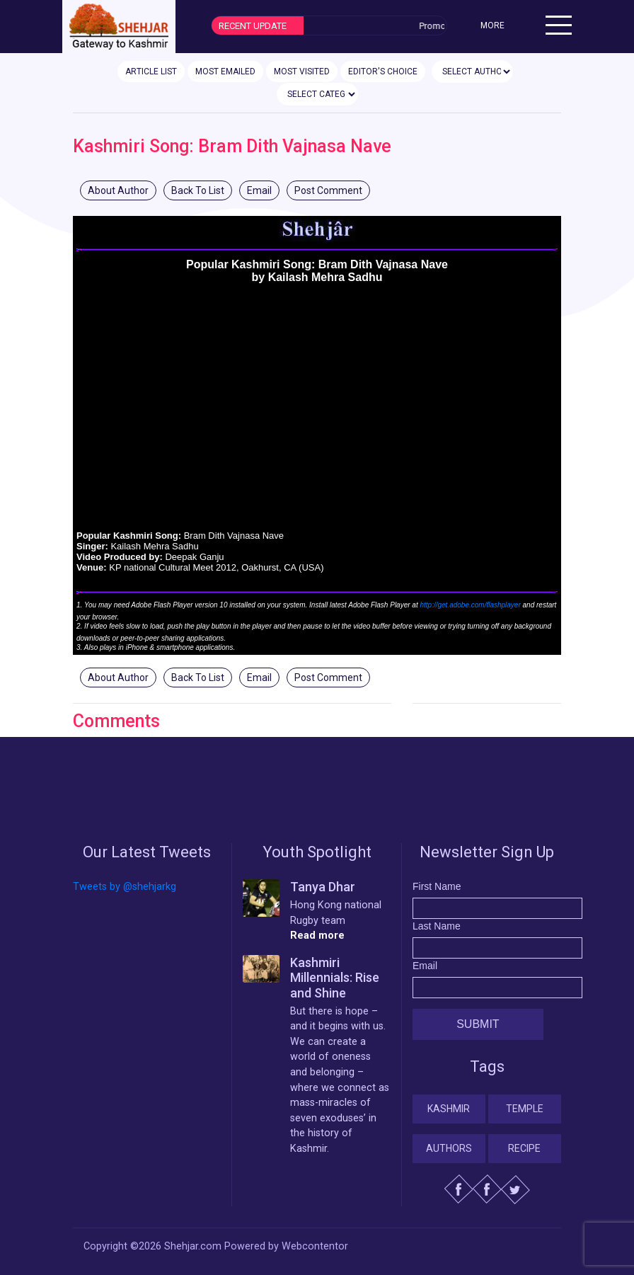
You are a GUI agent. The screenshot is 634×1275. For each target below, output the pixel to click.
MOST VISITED (302, 71)
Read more (317, 936)
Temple (524, 1108)
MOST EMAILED (225, 71)
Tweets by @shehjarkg (124, 887)
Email (259, 190)
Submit (477, 1024)
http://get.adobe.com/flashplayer (470, 605)
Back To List (197, 190)
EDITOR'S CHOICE (382, 71)
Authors (449, 1148)
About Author (118, 190)
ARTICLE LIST (151, 71)
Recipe (524, 1148)
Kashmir (448, 1108)
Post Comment (328, 190)
